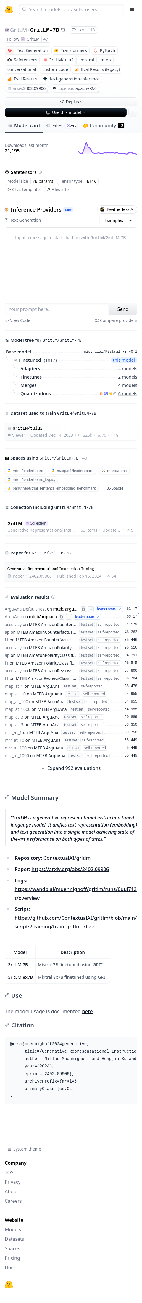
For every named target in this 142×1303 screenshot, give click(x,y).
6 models (127, 393)
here (87, 1011)
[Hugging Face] (9, 1284)
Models (13, 1229)
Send (123, 309)
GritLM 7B (17, 964)
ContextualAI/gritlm (67, 857)
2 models (127, 376)
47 (45, 39)
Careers (13, 1201)
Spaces (12, 1248)
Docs (10, 1267)
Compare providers (116, 320)
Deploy (71, 101)
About (11, 1191)
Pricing (12, 1258)
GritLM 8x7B (20, 977)
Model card (24, 125)
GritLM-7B (44, 30)
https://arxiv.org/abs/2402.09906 (70, 869)
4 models (127, 368)
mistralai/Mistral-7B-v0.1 (110, 352)
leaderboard (109, 608)
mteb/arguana (67, 609)
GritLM (18, 30)
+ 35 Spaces (113, 488)
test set (87, 624)
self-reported (109, 624)
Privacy (12, 1182)
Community (103, 125)
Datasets (14, 1239)
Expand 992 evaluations (71, 768)
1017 (50, 360)
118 (91, 30)
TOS (9, 1172)
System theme (24, 1149)
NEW (68, 210)
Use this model (66, 112)
